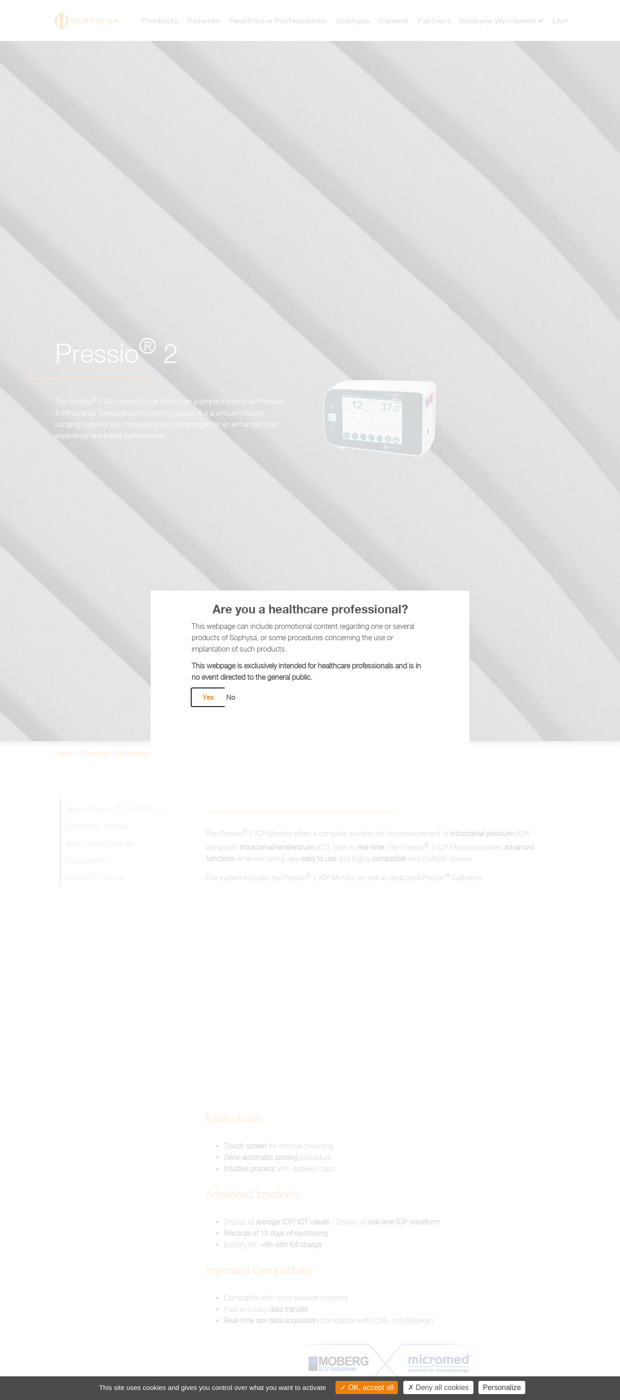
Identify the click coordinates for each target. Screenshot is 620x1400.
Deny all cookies (438, 1387)
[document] (310, 700)
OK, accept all (366, 1387)
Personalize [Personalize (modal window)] (502, 1387)
